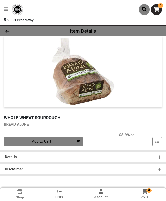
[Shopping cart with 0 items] (156, 9)
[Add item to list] (157, 141)
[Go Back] (24, 31)
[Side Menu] (6, 9)
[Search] (144, 9)
